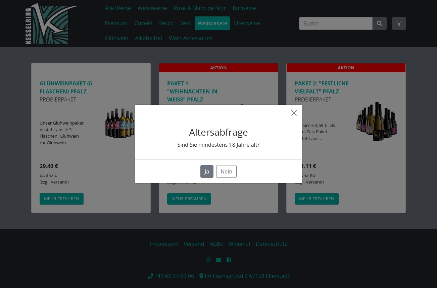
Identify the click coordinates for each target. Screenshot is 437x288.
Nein (226, 171)
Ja (207, 171)
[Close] (294, 112)
